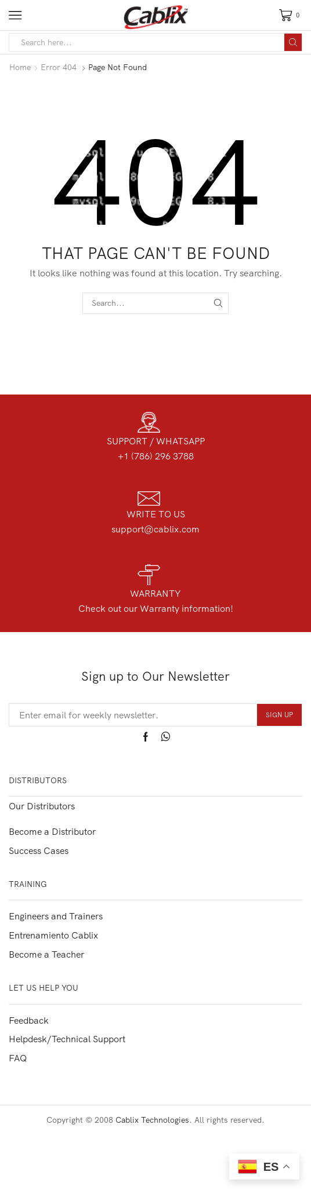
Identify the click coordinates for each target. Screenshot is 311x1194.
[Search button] (293, 42)
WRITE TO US (155, 514)
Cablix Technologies (152, 1120)
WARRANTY (155, 593)
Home (20, 67)
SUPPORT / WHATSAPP (156, 441)
